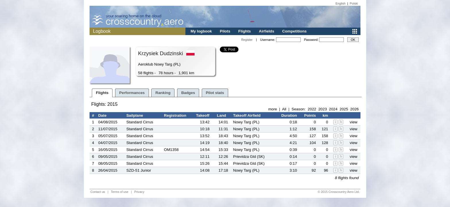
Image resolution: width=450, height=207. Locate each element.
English (340, 3)
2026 (354, 109)
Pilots (225, 31)
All (284, 109)
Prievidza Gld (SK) (249, 156)
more (272, 109)
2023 (322, 109)
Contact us (97, 191)
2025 (344, 109)
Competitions (294, 31)
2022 (312, 109)
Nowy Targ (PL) (246, 122)
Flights (244, 31)
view (354, 122)
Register (247, 39)
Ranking (163, 93)
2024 (333, 109)
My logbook (201, 31)
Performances (132, 93)
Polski (354, 3)
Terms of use (119, 191)
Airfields (266, 31)
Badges (188, 93)
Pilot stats (215, 93)
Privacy (139, 191)
